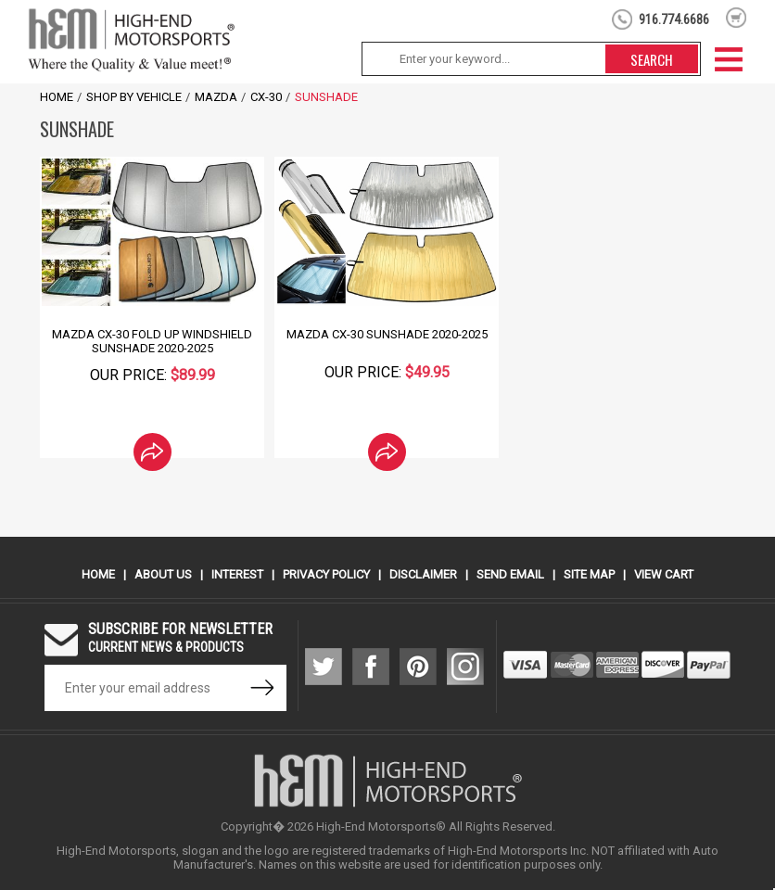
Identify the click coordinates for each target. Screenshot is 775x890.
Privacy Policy (326, 574)
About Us (163, 574)
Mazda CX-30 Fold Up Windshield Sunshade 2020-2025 (152, 341)
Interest (237, 574)
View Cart (663, 574)
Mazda (216, 97)
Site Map (589, 574)
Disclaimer (423, 574)
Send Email (510, 574)
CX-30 (266, 97)
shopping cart (736, 17)
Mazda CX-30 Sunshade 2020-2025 (387, 334)
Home (56, 97)
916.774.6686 (674, 19)
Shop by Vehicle (134, 97)
